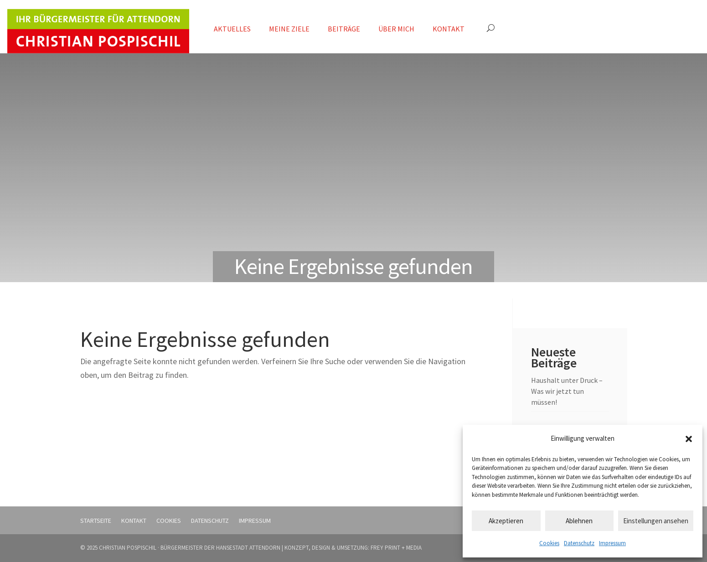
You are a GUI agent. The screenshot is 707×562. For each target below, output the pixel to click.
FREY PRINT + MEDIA (396, 548)
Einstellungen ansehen (655, 520)
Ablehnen (579, 520)
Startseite (95, 520)
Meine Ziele (289, 28)
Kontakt (448, 28)
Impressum (612, 543)
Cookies (549, 543)
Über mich (396, 28)
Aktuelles (232, 28)
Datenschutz (579, 543)
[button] (688, 438)
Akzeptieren (506, 520)
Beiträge (344, 28)
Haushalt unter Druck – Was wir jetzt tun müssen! (567, 391)
